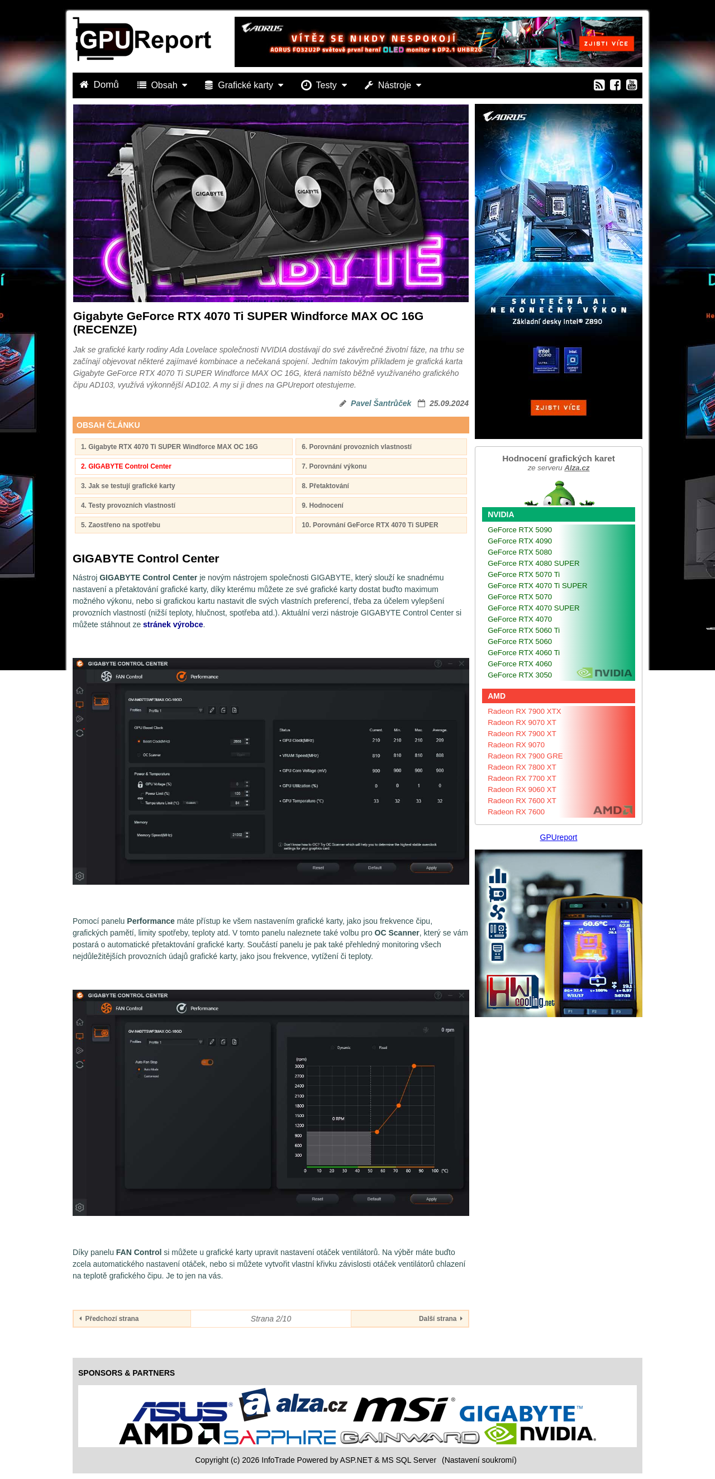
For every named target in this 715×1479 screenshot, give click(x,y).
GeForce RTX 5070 (520, 597)
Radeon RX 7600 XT (522, 800)
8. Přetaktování (325, 486)
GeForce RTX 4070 (520, 619)
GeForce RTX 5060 (520, 641)
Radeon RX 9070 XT (522, 722)
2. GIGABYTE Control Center (126, 466)
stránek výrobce (173, 624)
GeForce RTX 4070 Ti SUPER (538, 585)
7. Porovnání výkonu (334, 466)
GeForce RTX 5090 (520, 530)
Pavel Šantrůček (381, 403)
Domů (100, 84)
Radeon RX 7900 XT (522, 733)
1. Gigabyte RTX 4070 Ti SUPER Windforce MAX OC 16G (169, 447)
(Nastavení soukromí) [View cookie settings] (479, 1460)
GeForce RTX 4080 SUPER (534, 563)
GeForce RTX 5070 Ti (524, 574)
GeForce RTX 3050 (520, 675)
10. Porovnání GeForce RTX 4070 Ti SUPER (370, 525)
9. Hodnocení (323, 505)
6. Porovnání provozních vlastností (357, 447)
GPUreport (559, 837)
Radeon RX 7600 (516, 812)
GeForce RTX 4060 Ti (524, 652)
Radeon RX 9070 (516, 745)
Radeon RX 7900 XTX (524, 711)
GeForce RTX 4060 (520, 664)
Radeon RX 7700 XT (522, 778)
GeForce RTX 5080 (520, 552)
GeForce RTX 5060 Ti (524, 630)
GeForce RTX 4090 (520, 541)
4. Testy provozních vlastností (128, 505)
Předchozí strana (109, 1319)
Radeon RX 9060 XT (522, 789)
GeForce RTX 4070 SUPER (534, 608)
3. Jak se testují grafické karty (128, 486)
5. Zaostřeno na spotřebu (120, 525)
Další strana (441, 1319)
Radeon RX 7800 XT (522, 767)
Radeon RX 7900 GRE (525, 756)
